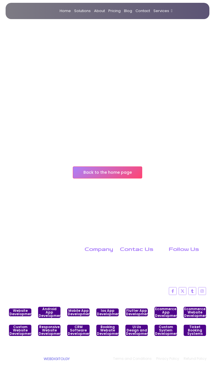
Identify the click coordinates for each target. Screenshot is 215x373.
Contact (142, 10)
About (99, 10)
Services (162, 11)
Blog (128, 10)
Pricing (114, 10)
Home (65, 10)
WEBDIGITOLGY (57, 358)
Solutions (82, 10)
